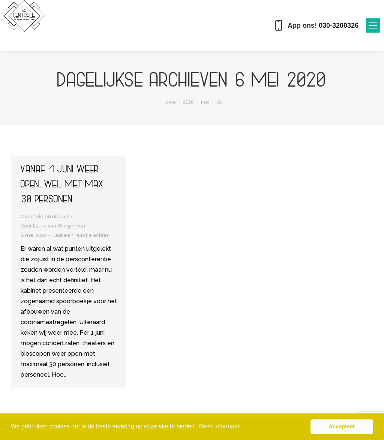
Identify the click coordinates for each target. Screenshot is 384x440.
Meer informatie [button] (220, 426)
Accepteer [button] (342, 427)
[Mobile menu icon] (373, 25)
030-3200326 (338, 25)
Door (53, 226)
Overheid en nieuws (45, 216)
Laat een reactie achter (80, 235)
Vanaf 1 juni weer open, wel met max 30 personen (62, 185)
